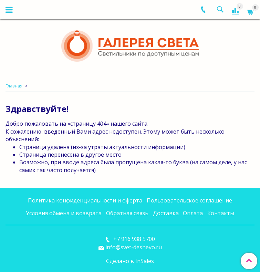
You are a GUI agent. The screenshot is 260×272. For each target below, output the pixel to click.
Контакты (220, 213)
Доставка (166, 213)
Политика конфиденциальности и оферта (85, 200)
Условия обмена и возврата (64, 213)
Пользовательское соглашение (189, 200)
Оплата (193, 213)
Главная (14, 86)
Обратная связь (127, 213)
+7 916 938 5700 (133, 239)
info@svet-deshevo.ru (133, 247)
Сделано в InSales (130, 261)
